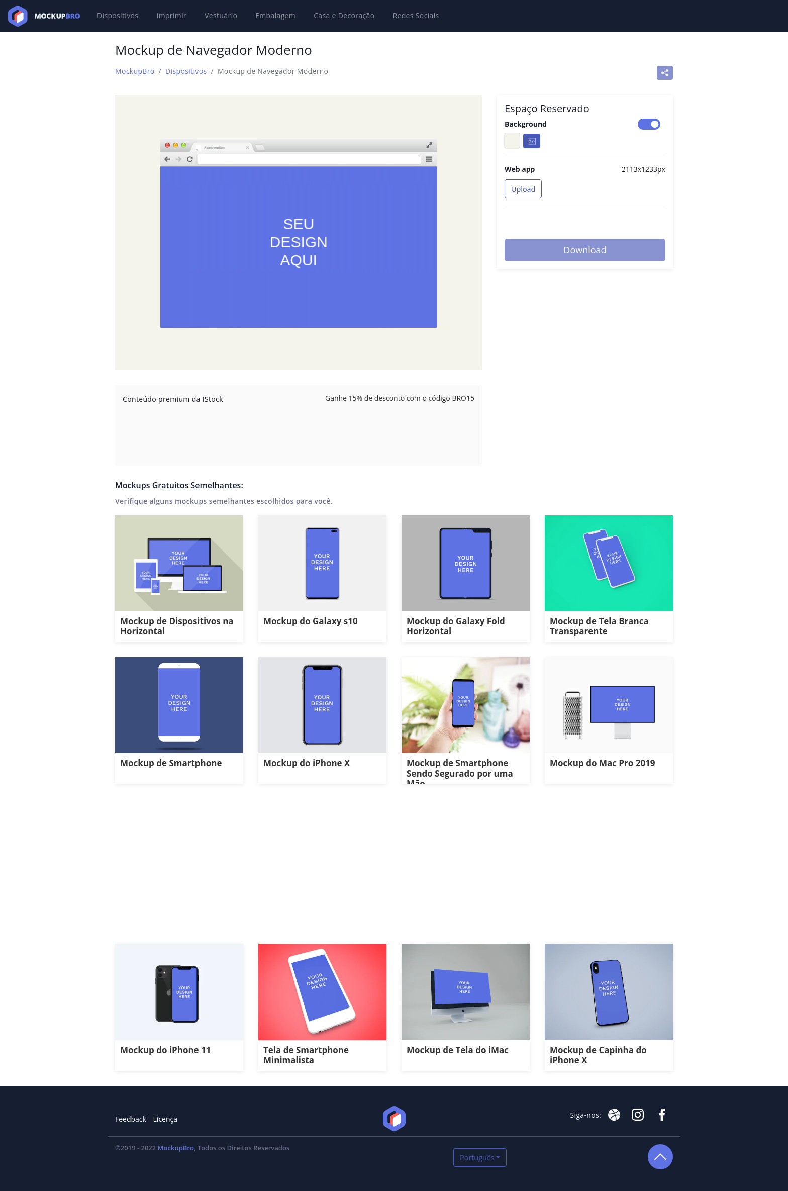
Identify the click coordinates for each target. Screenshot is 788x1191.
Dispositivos (117, 15)
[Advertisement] (394, 869)
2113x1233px (643, 169)
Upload (523, 189)
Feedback (130, 1119)
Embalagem (275, 15)
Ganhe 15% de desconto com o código (399, 398)
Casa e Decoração (344, 15)
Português (477, 1157)
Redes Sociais (416, 15)
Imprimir (171, 15)
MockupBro (135, 71)
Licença (165, 1119)
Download (584, 250)
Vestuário (221, 15)
